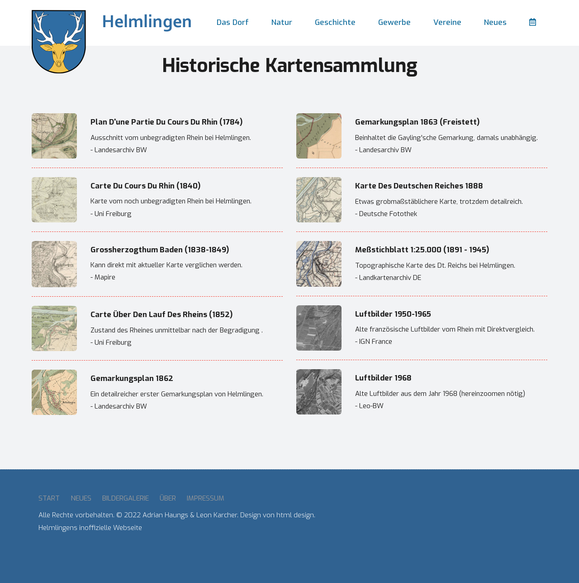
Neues (495, 22)
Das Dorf (233, 22)
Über (168, 498)
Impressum (205, 498)
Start (49, 498)
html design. (295, 515)
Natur (281, 22)
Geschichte (335, 22)
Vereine (447, 22)
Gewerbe (394, 22)
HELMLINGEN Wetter (435, 526)
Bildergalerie (125, 498)
